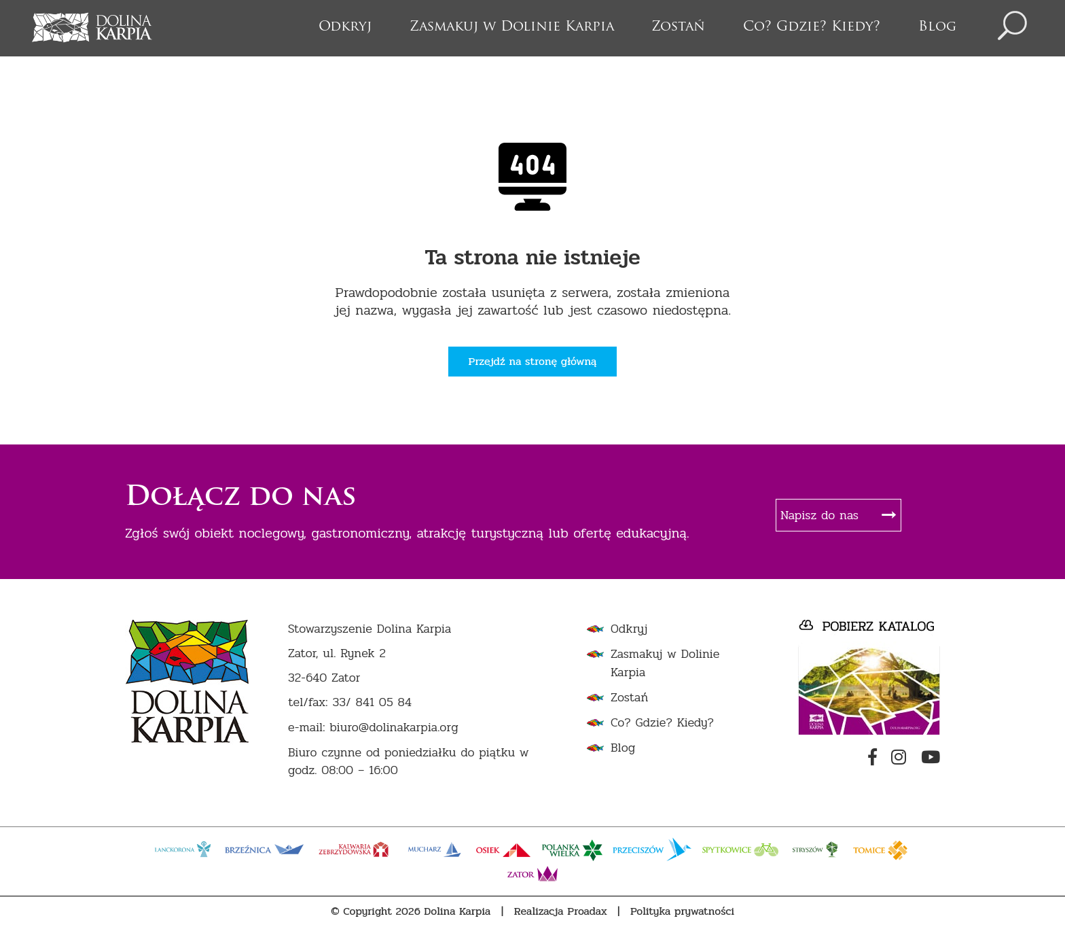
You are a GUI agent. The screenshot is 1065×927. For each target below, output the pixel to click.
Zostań (678, 27)
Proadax (587, 911)
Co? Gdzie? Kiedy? (811, 27)
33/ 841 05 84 (372, 702)
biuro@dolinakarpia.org (393, 727)
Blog (937, 27)
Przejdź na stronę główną (533, 361)
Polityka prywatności (682, 911)
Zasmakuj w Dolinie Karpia (512, 27)
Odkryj (345, 27)
